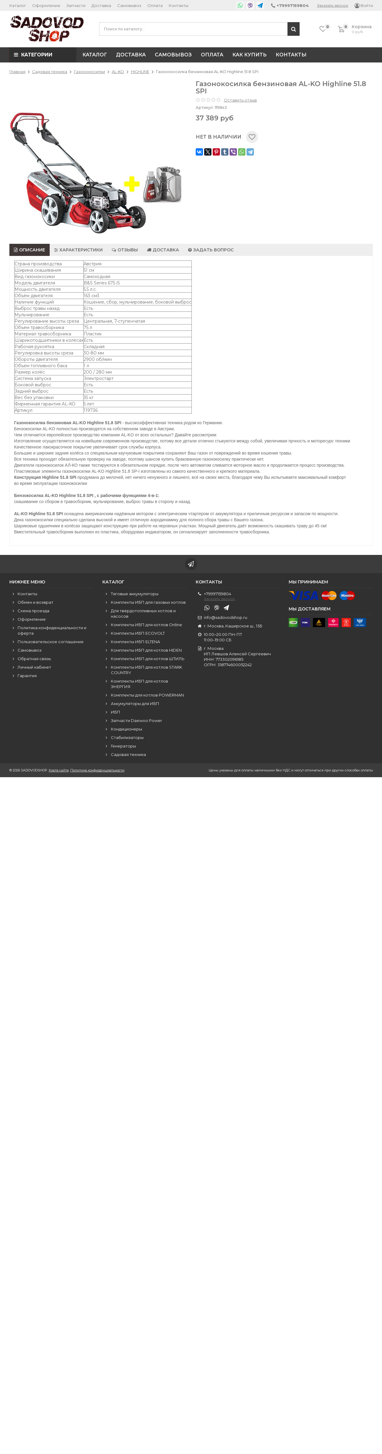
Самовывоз (129, 5)
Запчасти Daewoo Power (136, 720)
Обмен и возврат (35, 602)
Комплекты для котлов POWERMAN (147, 695)
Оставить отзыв (240, 100)
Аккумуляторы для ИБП (135, 703)
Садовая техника (128, 754)
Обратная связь (34, 658)
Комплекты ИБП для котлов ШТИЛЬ (147, 658)
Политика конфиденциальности (97, 770)
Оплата (155, 5)
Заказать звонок (332, 5)
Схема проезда (33, 610)
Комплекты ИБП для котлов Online (146, 624)
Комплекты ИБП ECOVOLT (138, 633)
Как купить (249, 55)
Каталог (17, 5)
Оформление (46, 5)
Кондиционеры (126, 729)
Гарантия (27, 675)
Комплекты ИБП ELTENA (135, 641)
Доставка (101, 5)
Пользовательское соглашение (51, 641)
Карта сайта (59, 770)
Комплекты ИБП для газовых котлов (148, 602)
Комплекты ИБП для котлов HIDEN (146, 650)
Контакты (178, 5)
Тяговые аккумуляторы (134, 593)
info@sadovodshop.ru (225, 617)
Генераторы (123, 746)
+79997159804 (217, 593)
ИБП (115, 712)
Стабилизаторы (127, 737)
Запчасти (75, 5)
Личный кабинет (34, 667)
